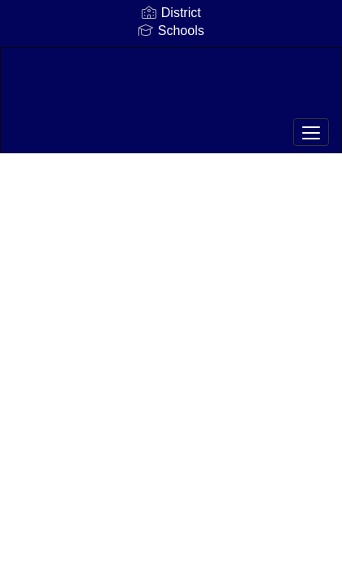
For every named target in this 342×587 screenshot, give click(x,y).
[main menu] (311, 132)
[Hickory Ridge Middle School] (170, 88)
